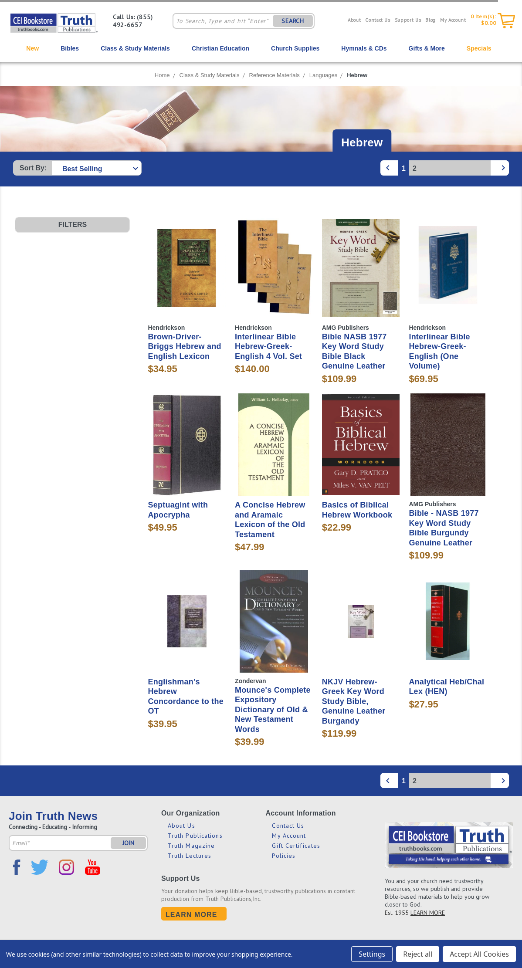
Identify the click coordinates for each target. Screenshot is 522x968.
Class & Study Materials (135, 48)
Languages (323, 75)
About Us (181, 825)
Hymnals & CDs (363, 48)
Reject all (417, 954)
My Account (453, 20)
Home (162, 75)
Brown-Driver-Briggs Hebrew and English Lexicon (184, 346)
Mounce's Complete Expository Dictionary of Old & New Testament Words (273, 710)
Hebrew (357, 75)
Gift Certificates (296, 846)
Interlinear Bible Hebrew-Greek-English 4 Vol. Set (268, 346)
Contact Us (377, 20)
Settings (372, 954)
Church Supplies (295, 48)
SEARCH (292, 21)
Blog (430, 20)
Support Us (408, 20)
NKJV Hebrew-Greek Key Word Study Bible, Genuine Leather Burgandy (354, 701)
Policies (283, 856)
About (354, 20)
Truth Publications (195, 835)
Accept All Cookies (479, 954)
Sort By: (33, 168)
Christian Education (220, 48)
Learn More (191, 914)
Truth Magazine (191, 846)
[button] (72, 225)
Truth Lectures (189, 856)
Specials (479, 48)
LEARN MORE (427, 913)
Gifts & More (427, 48)
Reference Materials (274, 75)
